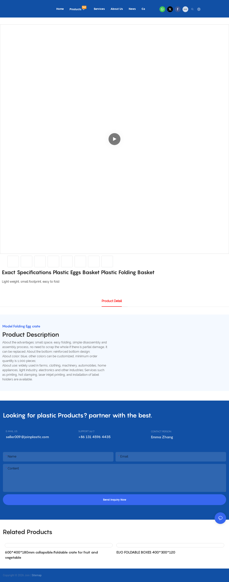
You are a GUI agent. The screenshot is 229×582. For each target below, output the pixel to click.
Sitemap (36, 575)
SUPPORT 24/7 (86, 431)
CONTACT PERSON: (161, 431)
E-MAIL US (11, 431)
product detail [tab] (112, 301)
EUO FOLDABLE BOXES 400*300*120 (145, 552)
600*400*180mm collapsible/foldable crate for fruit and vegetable (51, 554)
